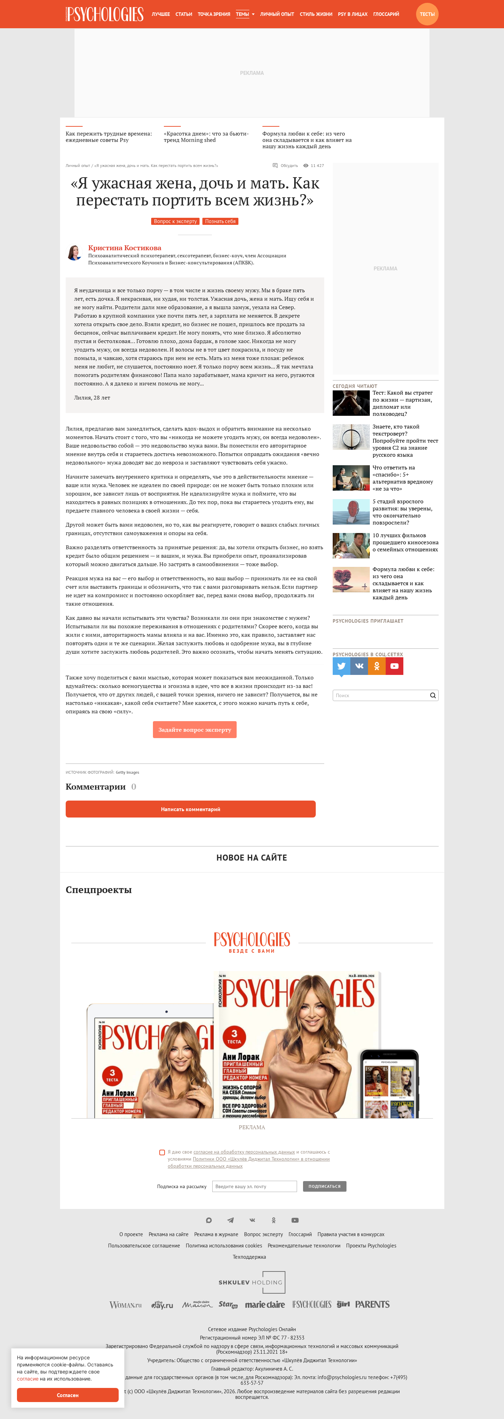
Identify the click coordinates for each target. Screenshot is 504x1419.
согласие (27, 1379)
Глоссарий (386, 14)
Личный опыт (277, 14)
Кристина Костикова (124, 250)
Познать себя (220, 223)
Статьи (184, 14)
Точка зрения (214, 14)
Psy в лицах (353, 14)
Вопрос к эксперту (175, 223)
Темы (242, 14)
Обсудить (285, 168)
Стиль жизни (316, 14)
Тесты (427, 14)
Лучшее (161, 14)
